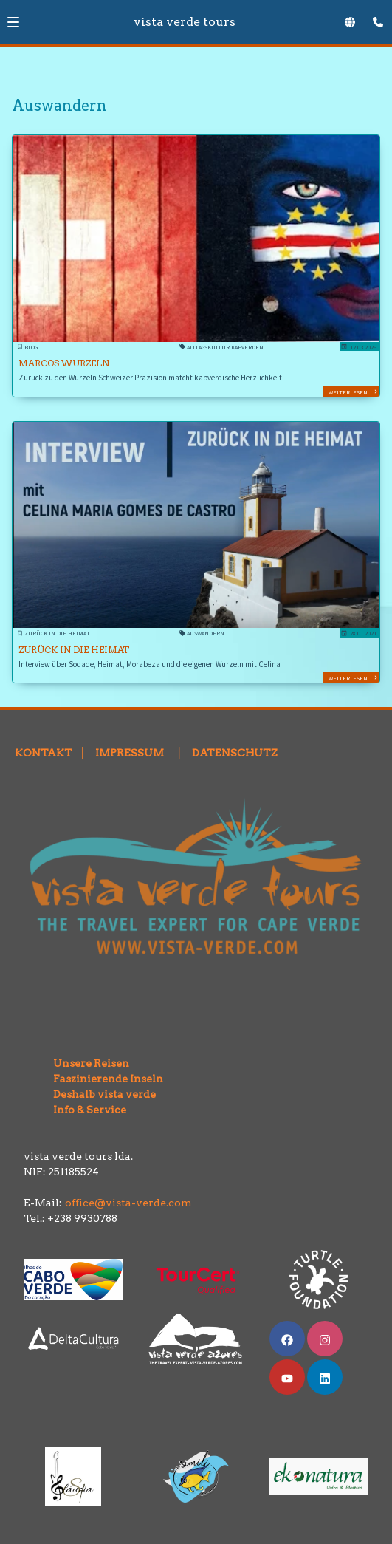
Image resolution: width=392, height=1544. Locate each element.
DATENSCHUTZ (235, 753)
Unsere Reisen (78, 1055)
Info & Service (85, 1110)
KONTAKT (43, 753)
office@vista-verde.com (128, 1203)
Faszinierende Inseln (95, 1078)
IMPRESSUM (129, 753)
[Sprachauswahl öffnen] (350, 22)
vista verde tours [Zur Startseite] (184, 22)
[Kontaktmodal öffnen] (374, 17)
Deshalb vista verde (91, 1094)
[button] (13, 22)
